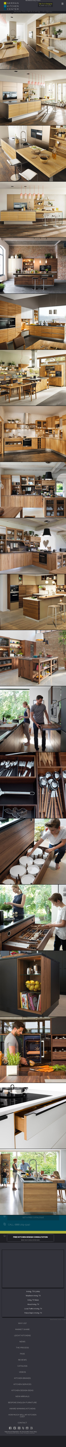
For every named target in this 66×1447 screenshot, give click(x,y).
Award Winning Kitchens (22, 1408)
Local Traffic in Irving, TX (33, 1309)
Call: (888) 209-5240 (19, 1224)
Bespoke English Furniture (22, 1402)
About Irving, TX (33, 1304)
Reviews (22, 1360)
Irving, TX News (33, 1300)
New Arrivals (22, 1396)
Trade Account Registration (12, 1431)
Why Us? (22, 1323)
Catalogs (22, 1366)
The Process (22, 1347)
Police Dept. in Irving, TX (33, 1313)
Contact (22, 1423)
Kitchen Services (22, 1384)
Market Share (22, 1329)
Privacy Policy (33, 1431)
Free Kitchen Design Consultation (30, 1237)
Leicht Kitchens (22, 1335)
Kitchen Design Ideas (22, 1390)
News (22, 1341)
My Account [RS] (24, 1431)
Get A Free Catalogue (33, 1217)
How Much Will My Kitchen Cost (22, 1416)
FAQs (22, 1354)
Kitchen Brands (22, 1378)
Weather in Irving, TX (33, 1296)
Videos (22, 1372)
